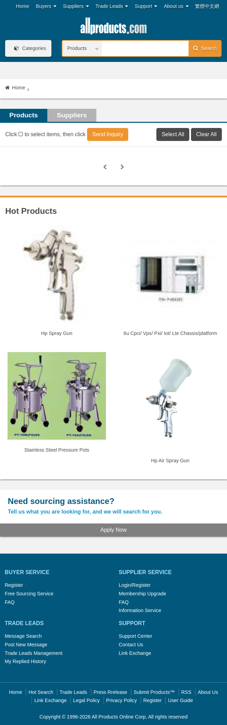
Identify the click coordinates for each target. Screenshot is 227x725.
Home (22, 6)
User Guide (180, 700)
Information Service (140, 610)
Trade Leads (111, 6)
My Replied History (25, 661)
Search (205, 48)
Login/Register (135, 585)
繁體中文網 (207, 6)
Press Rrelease (110, 692)
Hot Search (40, 692)
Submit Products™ (154, 692)
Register (14, 585)
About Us (208, 692)
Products (23, 115)
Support (146, 6)
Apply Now (113, 530)
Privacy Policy (121, 700)
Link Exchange (135, 653)
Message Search (23, 636)
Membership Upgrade (142, 593)
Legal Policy (86, 700)
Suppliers (76, 6)
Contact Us (131, 644)
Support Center (135, 636)
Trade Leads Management (33, 653)
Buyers (46, 6)
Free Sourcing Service (29, 593)
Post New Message (26, 644)
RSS (186, 692)
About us (176, 6)
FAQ (10, 602)
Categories (29, 48)
